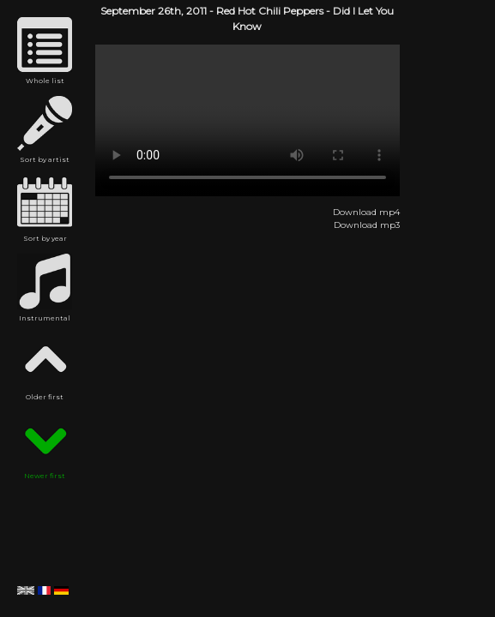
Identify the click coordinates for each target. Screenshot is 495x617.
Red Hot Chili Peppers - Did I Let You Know (247, 120)
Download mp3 (367, 225)
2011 (196, 10)
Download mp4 (366, 212)
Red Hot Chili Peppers (269, 10)
